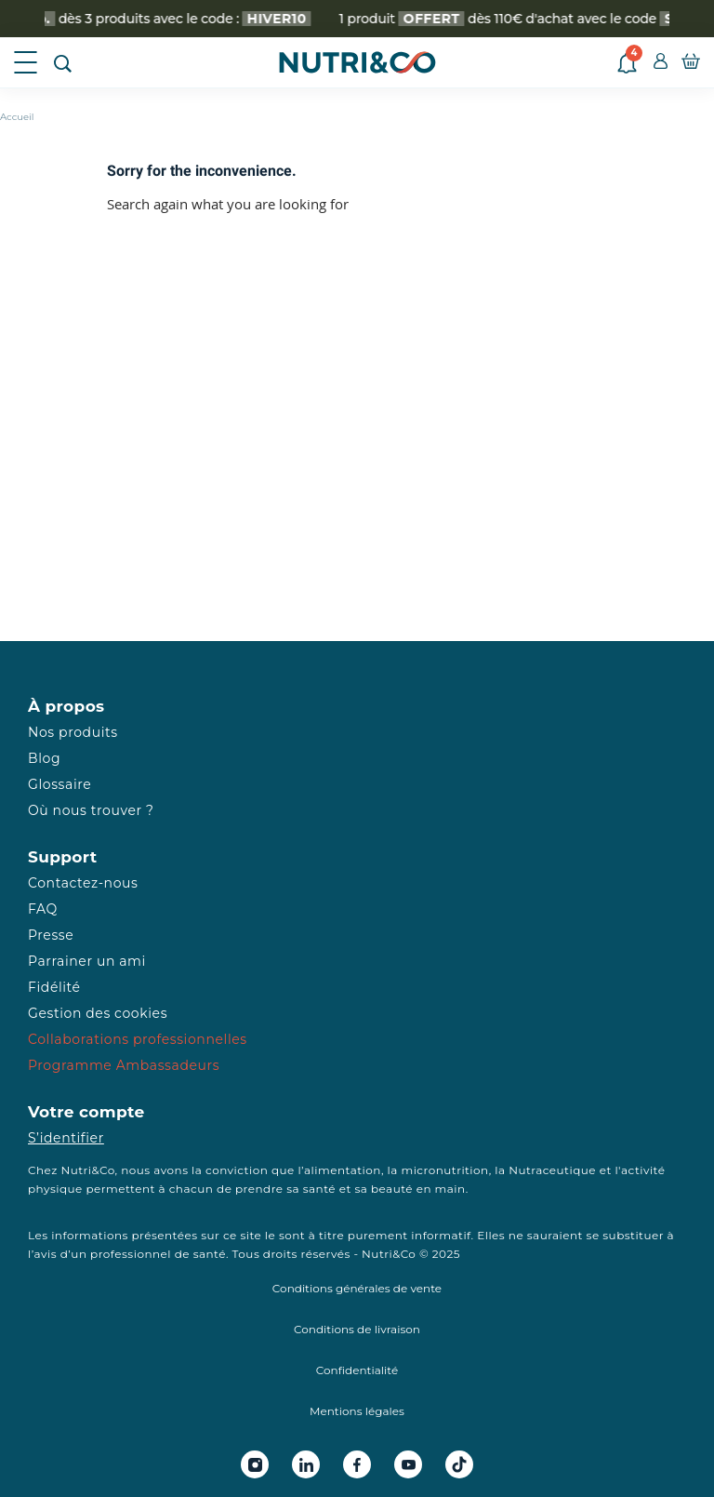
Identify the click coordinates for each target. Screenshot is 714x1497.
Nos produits (73, 732)
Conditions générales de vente (357, 1288)
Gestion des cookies (97, 1013)
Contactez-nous (83, 883)
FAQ (43, 909)
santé (319, 1189)
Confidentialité (357, 1370)
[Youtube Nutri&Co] (408, 1464)
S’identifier (66, 1137)
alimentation (342, 1170)
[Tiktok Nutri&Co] (459, 1464)
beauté (392, 1189)
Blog (44, 758)
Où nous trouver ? (91, 810)
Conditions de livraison (357, 1329)
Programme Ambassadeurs (123, 1065)
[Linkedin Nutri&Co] (306, 1464)
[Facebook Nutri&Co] (357, 1464)
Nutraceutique (552, 1170)
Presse (50, 935)
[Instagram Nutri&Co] (255, 1464)
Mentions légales (357, 1411)
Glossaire (59, 784)
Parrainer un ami (87, 961)
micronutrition (444, 1170)
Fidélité (54, 987)
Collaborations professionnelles (137, 1039)
